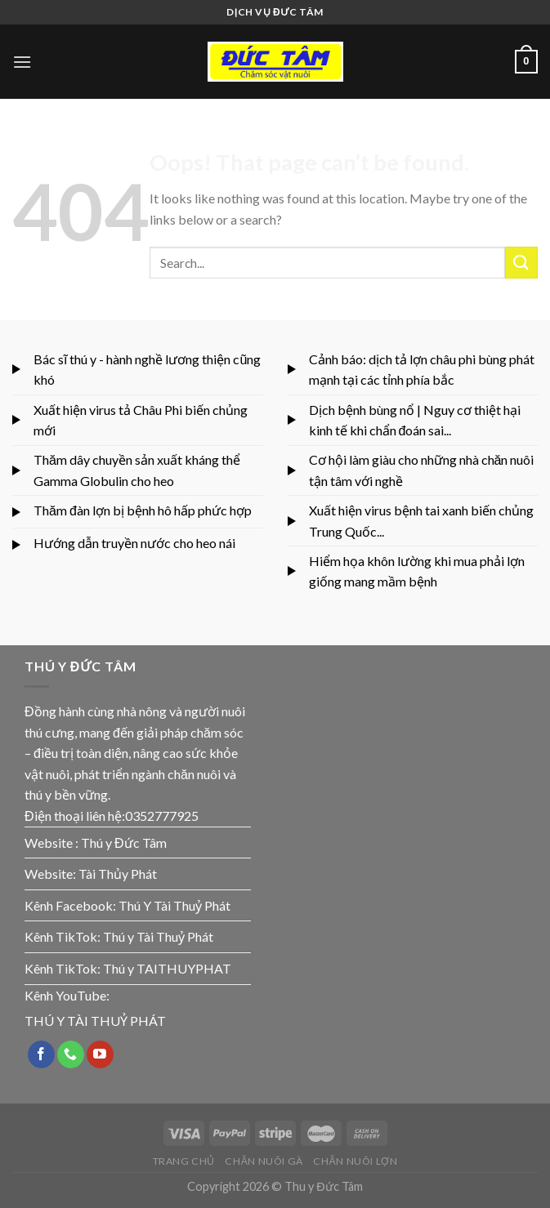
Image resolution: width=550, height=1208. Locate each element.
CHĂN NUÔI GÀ (264, 1161)
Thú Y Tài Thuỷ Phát (174, 905)
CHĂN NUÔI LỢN (355, 1161)
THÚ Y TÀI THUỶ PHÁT (95, 1020)
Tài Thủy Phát (117, 873)
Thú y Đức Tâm (124, 842)
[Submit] (521, 263)
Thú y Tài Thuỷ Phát (158, 936)
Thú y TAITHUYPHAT (167, 968)
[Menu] (22, 62)
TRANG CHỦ (184, 1161)
